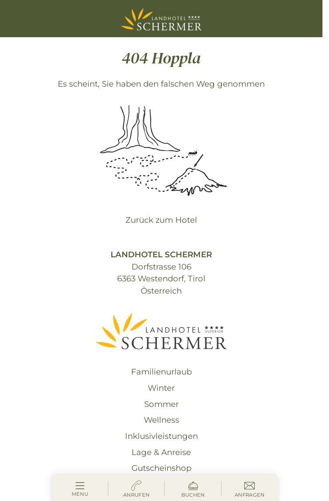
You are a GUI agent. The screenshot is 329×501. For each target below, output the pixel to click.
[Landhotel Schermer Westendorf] (161, 19)
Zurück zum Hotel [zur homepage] (161, 220)
